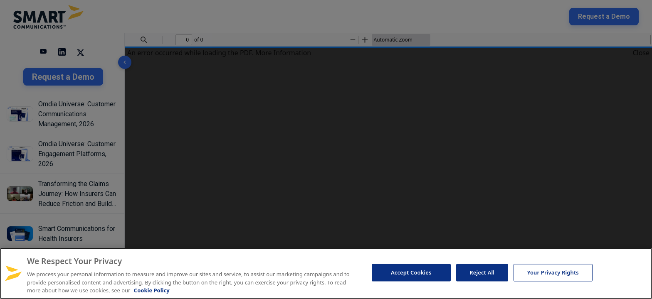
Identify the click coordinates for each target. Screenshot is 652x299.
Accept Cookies (411, 272)
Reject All (481, 272)
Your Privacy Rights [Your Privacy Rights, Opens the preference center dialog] (553, 272)
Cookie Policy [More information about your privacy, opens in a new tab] (152, 290)
